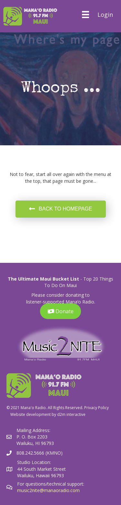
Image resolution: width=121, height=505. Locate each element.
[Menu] (85, 14)
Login (105, 14)
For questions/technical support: (51, 484)
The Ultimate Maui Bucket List (43, 279)
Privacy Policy (96, 407)
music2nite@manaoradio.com (48, 490)
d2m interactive (71, 414)
